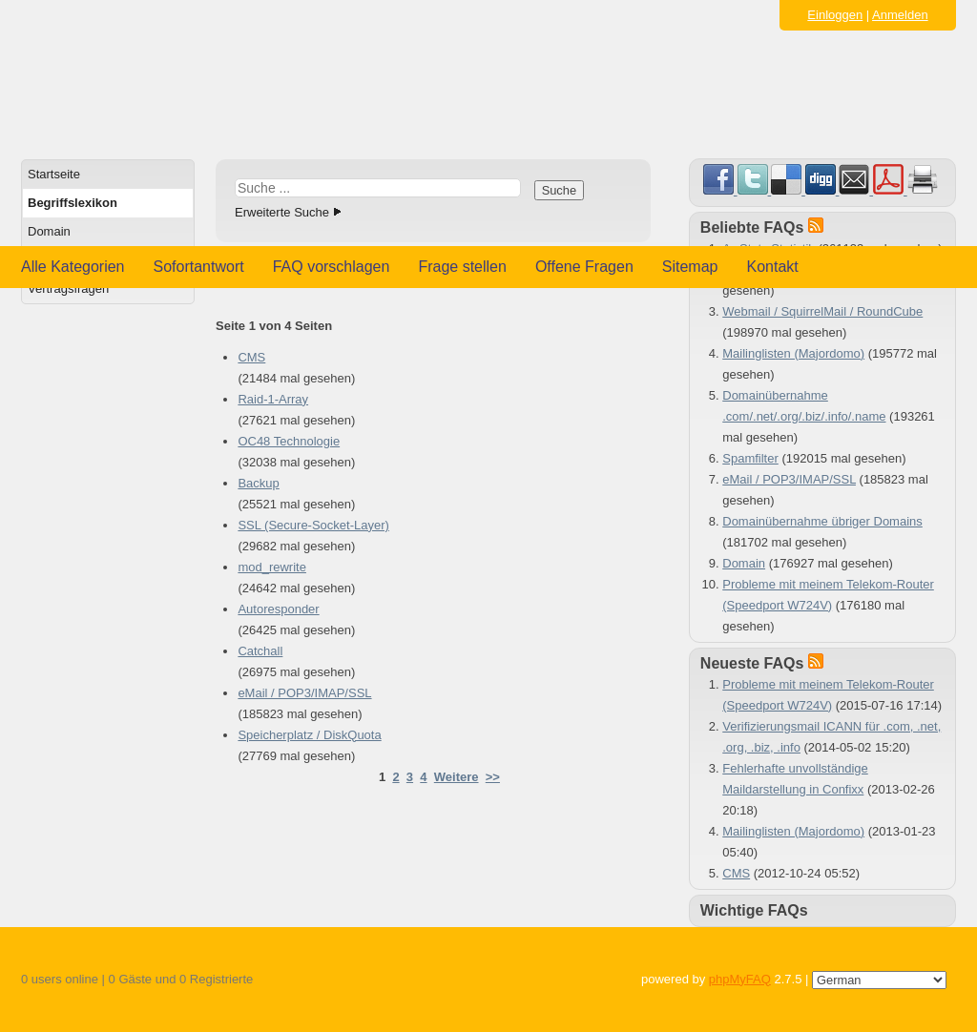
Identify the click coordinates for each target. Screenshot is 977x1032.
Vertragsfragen (68, 288)
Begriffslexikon (72, 203)
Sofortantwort (199, 266)
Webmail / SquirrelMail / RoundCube (822, 311)
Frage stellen (462, 266)
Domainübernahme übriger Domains (822, 521)
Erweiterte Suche (282, 212)
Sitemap (690, 266)
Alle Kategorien (73, 266)
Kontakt (773, 266)
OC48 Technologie (289, 441)
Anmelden (900, 15)
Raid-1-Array (273, 399)
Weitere (456, 777)
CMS (251, 357)
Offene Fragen (584, 266)
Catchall (260, 651)
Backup (258, 483)
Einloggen (835, 15)
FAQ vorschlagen (331, 266)
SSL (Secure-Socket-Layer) (313, 525)
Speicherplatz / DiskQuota (309, 735)
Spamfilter (750, 458)
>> (493, 777)
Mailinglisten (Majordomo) (793, 353)
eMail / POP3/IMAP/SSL (304, 693)
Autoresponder (278, 609)
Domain (49, 231)
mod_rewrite (272, 567)
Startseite (54, 174)
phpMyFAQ (740, 979)
